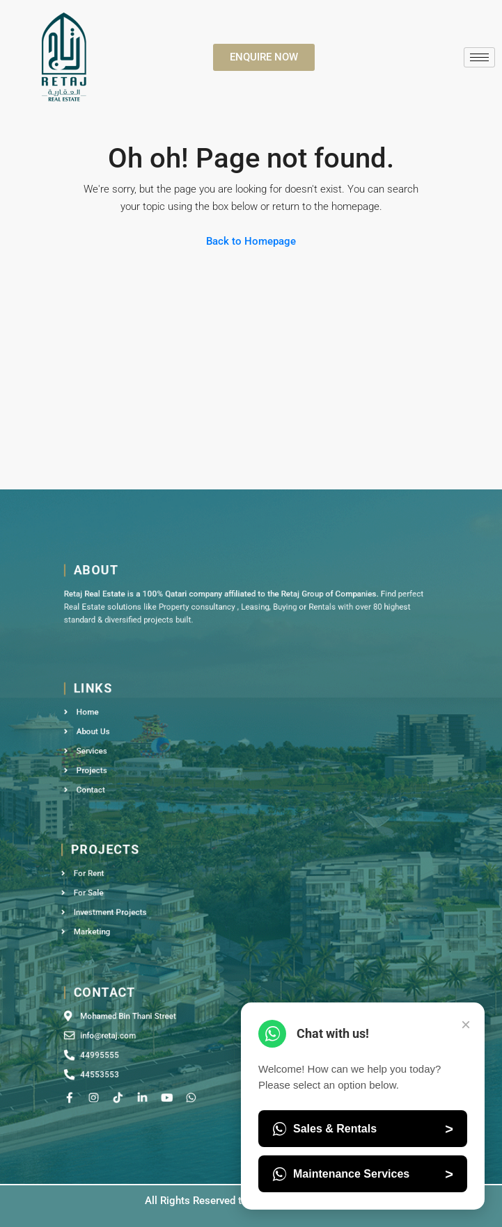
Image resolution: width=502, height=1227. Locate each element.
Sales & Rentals (362, 1129)
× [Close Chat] (466, 1024)
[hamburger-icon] (479, 57)
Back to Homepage (251, 241)
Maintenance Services (362, 1174)
